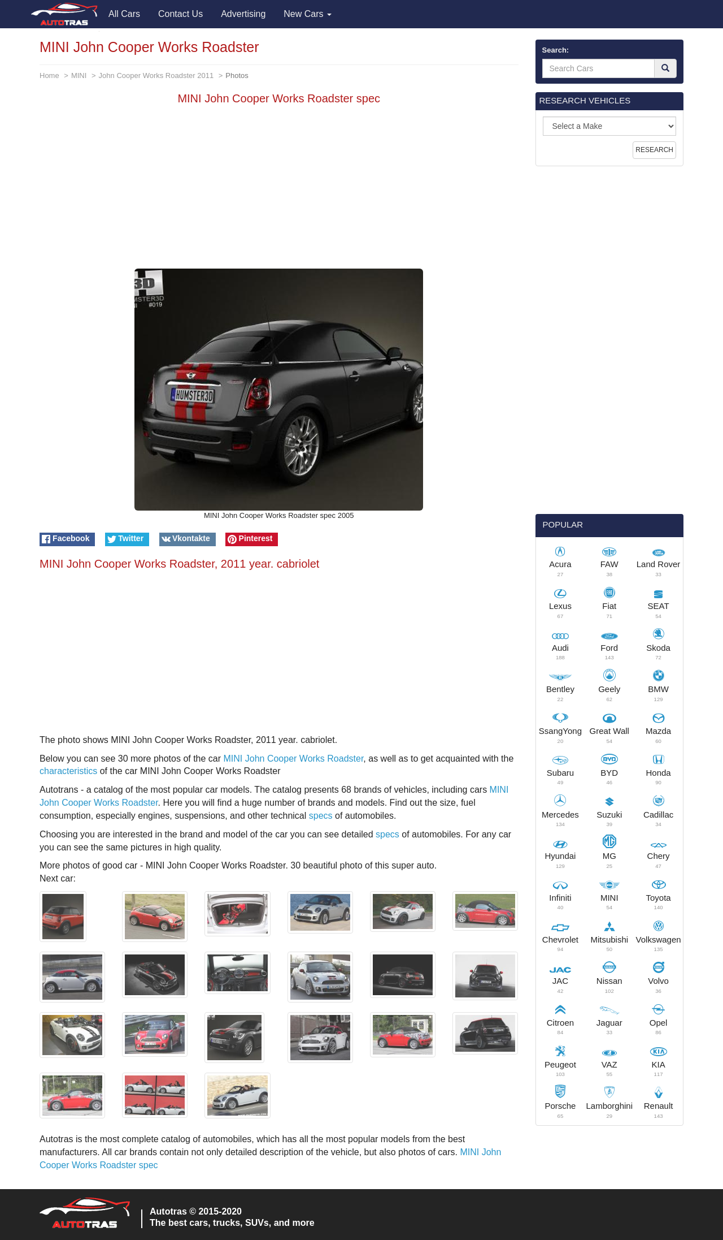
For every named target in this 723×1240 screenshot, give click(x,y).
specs (321, 815)
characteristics (68, 771)
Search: (555, 50)
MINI (78, 75)
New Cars (308, 14)
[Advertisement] (279, 189)
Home (49, 75)
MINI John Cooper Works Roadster (294, 758)
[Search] (665, 68)
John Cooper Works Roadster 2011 (156, 75)
